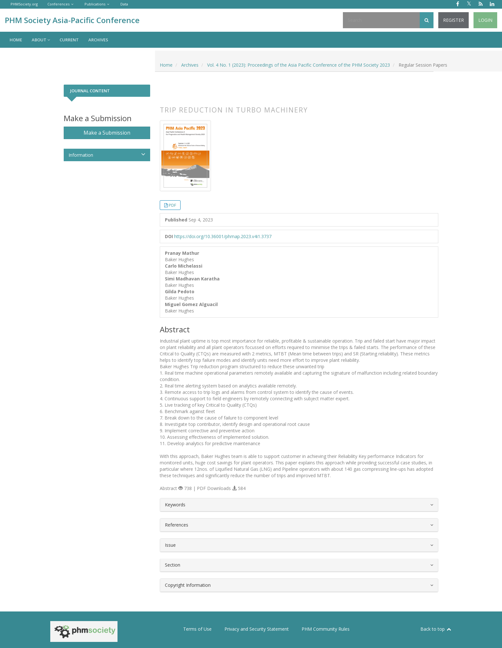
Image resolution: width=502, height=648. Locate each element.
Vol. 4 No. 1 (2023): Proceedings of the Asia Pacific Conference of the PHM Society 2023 (298, 65)
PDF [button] (172, 205)
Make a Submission (107, 132)
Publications (95, 4)
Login (485, 20)
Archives (98, 40)
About (41, 40)
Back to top (436, 629)
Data (124, 4)
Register (453, 20)
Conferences (58, 4)
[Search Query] (381, 20)
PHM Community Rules (326, 629)
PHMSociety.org (24, 4)
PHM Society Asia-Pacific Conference (72, 20)
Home (16, 40)
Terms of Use (197, 629)
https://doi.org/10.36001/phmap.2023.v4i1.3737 (222, 236)
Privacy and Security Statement (256, 629)
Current (69, 40)
